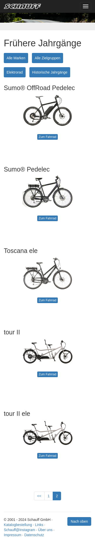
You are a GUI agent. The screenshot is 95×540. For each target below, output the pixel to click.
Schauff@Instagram (19, 530)
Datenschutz (34, 535)
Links (39, 525)
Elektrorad (15, 72)
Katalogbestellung (18, 525)
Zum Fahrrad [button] (47, 137)
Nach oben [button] (79, 521)
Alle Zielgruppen (47, 58)
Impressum (12, 535)
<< (39, 496)
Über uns (45, 530)
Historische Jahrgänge (49, 72)
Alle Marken (16, 58)
